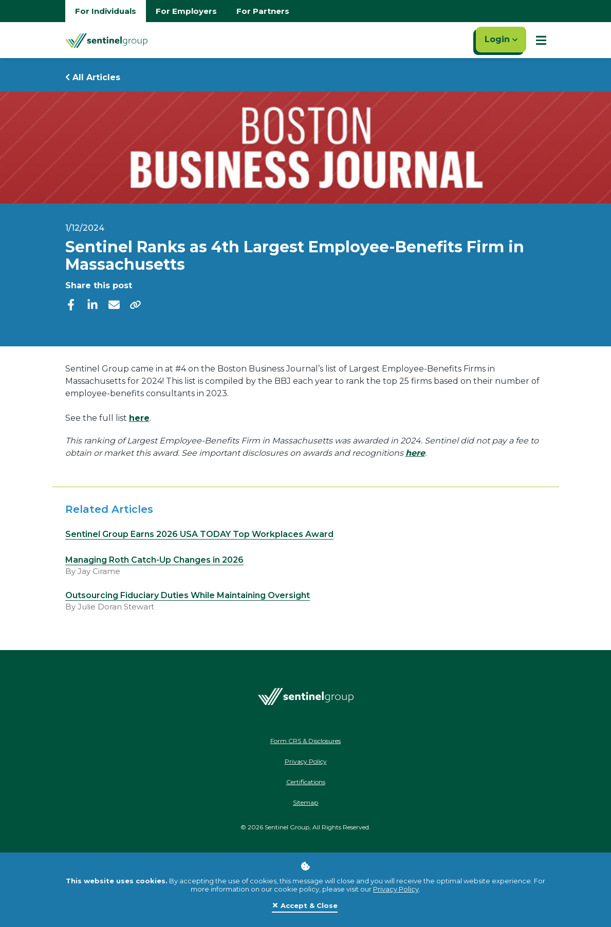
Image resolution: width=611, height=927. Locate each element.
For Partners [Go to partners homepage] (262, 11)
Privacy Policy (396, 889)
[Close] (305, 906)
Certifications (305, 782)
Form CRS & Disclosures (305, 741)
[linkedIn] (92, 304)
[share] (135, 304)
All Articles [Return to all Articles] (92, 77)
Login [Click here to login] (501, 39)
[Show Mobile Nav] (541, 40)
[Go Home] (106, 40)
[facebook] (71, 304)
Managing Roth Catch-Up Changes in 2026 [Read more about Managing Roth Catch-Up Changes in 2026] (154, 560)
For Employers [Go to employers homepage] (186, 11)
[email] (114, 304)
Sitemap (305, 802)
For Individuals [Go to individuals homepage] (105, 11)
